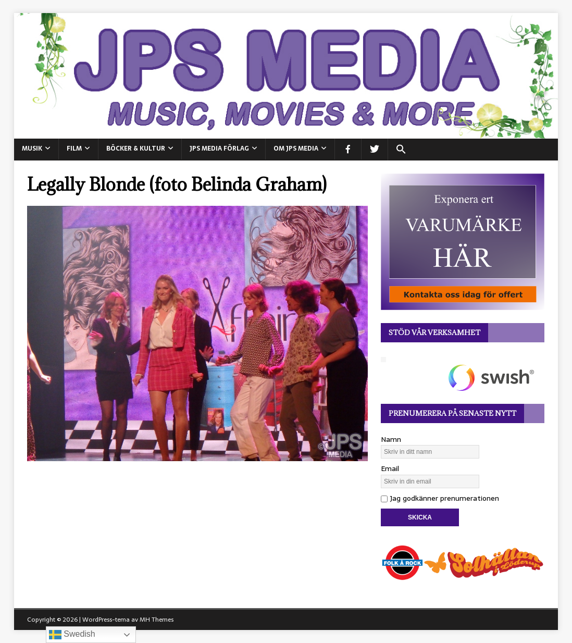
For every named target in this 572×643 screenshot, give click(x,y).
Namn (391, 439)
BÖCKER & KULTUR (135, 148)
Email (390, 468)
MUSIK (32, 148)
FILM (74, 148)
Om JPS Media (295, 148)
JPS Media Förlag (219, 148)
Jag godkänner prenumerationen (440, 498)
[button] (401, 149)
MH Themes (156, 619)
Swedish (72, 634)
